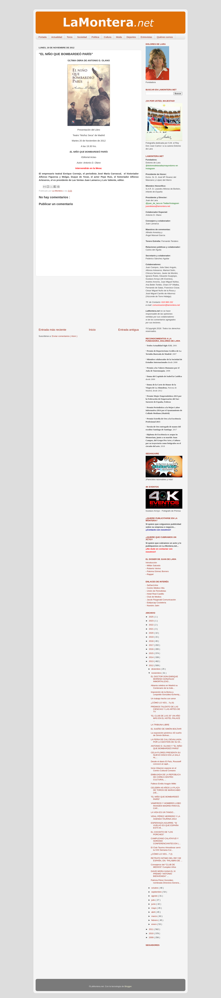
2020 (151, 633)
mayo (154, 908)
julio (153, 900)
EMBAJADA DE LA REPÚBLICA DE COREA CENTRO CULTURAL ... (166, 777)
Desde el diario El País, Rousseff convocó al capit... (166, 762)
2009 (151, 937)
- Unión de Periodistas (156, 591)
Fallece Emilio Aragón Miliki (163, 783)
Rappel (149, 574)
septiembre (156, 892)
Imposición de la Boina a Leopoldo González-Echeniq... (166, 693)
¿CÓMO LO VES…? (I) (161, 854)
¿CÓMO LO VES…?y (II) (162, 703)
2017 (151, 645)
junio (153, 904)
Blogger (128, 986)
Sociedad (82, 37)
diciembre (156, 669)
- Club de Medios (153, 597)
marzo (154, 916)
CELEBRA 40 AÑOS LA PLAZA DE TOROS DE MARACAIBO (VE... (165, 790)
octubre (155, 888)
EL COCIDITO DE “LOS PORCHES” (162, 833)
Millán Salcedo (153, 565)
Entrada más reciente (52, 329)
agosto (154, 896)
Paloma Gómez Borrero (157, 571)
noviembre (156, 673)
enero (154, 924)
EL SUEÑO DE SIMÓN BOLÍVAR (166, 729)
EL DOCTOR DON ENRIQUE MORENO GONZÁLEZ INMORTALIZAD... (164, 679)
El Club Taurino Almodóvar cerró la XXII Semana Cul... (165, 848)
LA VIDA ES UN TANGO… (163, 812)
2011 (151, 929)
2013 (151, 661)
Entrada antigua (128, 329)
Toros (69, 37)
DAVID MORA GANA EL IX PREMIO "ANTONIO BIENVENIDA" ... (163, 873)
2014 (151, 657)
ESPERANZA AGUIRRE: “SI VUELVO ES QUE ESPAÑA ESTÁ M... (164, 825)
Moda (119, 37)
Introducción (151, 562)
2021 (151, 629)
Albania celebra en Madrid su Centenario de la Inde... (164, 686)
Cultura (107, 37)
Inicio (92, 329)
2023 (151, 621)
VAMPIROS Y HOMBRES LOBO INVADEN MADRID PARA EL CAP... (166, 805)
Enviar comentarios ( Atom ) (65, 336)
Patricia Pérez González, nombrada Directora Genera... (166, 881)
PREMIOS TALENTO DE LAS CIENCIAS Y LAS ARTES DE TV (165, 709)
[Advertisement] (89, 302)
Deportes (131, 37)
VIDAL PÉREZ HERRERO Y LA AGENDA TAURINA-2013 (165, 817)
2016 (151, 649)
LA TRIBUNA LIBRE (160, 725)
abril (153, 912)
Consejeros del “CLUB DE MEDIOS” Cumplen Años (163, 865)
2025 (151, 617)
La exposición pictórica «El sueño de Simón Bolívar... (166, 734)
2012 (151, 665)
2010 (151, 933)
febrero (155, 920)
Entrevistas (146, 37)
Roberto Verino (153, 568)
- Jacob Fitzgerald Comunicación (161, 600)
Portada (43, 37)
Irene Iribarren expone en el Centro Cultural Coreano (163, 769)
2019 (151, 637)
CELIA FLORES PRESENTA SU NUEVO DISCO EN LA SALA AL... (165, 755)
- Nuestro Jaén (152, 605)
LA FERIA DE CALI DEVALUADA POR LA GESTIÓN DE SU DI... (166, 740)
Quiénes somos (165, 37)
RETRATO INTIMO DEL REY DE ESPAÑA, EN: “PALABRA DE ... (166, 859)
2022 (151, 625)
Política (95, 37)
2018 (151, 641)
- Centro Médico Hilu (155, 588)
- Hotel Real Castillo (155, 594)
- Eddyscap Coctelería (156, 602)
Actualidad (56, 37)
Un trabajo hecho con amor (163, 698)
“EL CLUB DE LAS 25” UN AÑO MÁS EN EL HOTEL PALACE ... (165, 718)
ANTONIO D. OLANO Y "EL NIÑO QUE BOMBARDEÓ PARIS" (166, 747)
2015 (151, 653)
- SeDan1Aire (152, 585)
